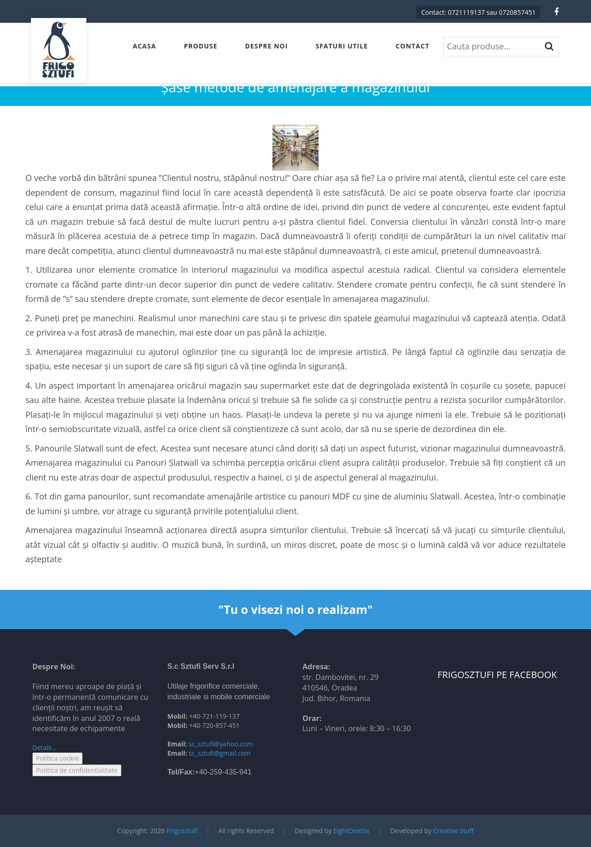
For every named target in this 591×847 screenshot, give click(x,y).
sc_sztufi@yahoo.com (221, 743)
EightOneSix (351, 830)
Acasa (145, 46)
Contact (412, 46)
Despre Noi (266, 46)
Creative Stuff (453, 830)
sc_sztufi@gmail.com (220, 753)
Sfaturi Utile (341, 46)
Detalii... (44, 747)
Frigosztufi (182, 830)
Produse (200, 46)
